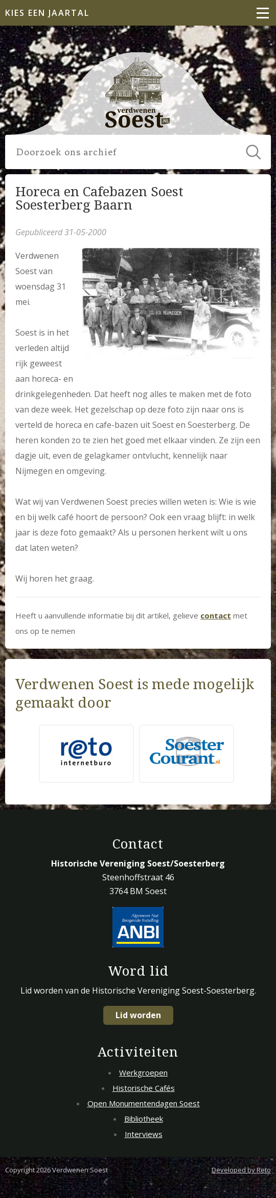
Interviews (144, 1134)
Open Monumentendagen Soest (143, 1103)
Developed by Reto (241, 1169)
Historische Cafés (143, 1088)
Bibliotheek (143, 1118)
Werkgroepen (143, 1072)
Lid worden (138, 1015)
